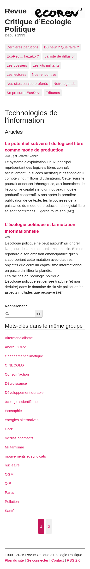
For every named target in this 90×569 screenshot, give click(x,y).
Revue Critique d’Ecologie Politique (38, 20)
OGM (9, 474)
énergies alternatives (21, 420)
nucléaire (12, 465)
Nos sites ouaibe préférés (27, 83)
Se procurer (23, 93)
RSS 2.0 (73, 560)
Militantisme (14, 447)
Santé (9, 511)
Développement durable (24, 392)
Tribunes (53, 93)
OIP (8, 483)
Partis (9, 492)
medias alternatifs (19, 438)
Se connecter (37, 560)
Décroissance (16, 383)
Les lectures (16, 74)
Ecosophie (13, 411)
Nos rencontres (44, 74)
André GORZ (15, 347)
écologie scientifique (21, 402)
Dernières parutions (23, 47)
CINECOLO (14, 365)
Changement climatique (24, 356)
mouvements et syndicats (25, 456)
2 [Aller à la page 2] (49, 526)
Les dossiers (17, 65)
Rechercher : (16, 306)
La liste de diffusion (60, 56)
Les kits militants (46, 65)
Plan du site (14, 560)
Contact (57, 560)
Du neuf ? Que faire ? (61, 47)
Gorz (9, 429)
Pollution (12, 501)
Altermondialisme (19, 338)
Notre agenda (65, 83)
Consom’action (17, 374)
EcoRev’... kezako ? (23, 56)
